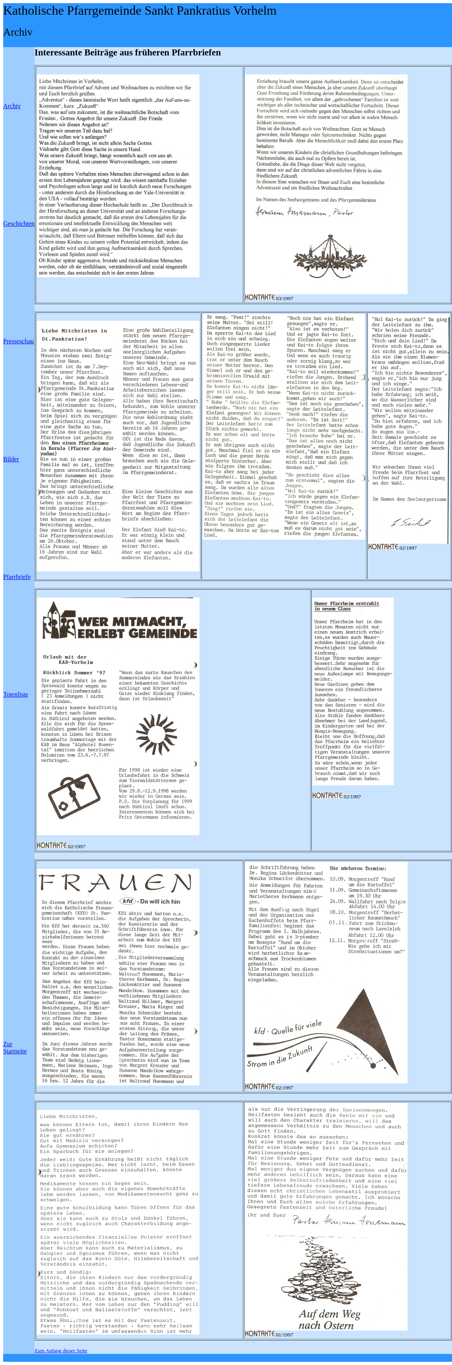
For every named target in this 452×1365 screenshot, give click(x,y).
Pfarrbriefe (17, 576)
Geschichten (18, 223)
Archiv (12, 106)
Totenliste (15, 694)
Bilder (11, 459)
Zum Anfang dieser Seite (60, 1351)
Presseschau (18, 341)
